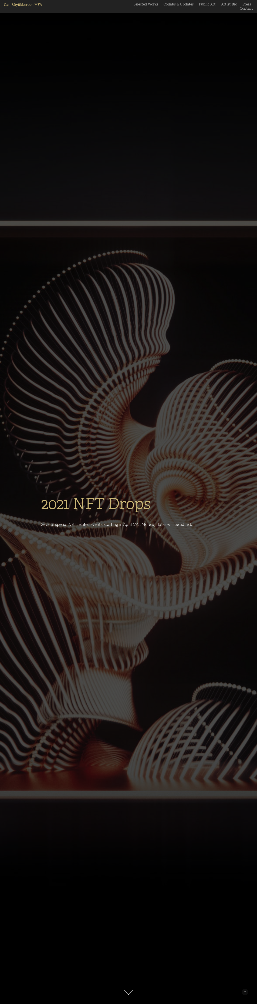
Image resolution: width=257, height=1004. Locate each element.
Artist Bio (229, 4)
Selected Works (145, 4)
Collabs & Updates (178, 4)
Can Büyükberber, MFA (23, 4)
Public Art (207, 4)
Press (246, 4)
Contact (246, 8)
